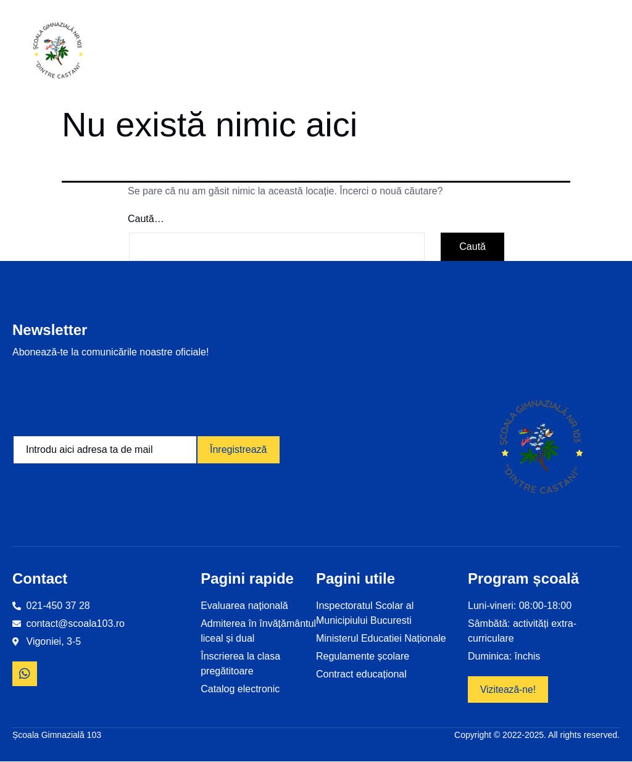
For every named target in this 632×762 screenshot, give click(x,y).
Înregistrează (238, 449)
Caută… (146, 218)
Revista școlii (534, 52)
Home (159, 52)
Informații (224, 52)
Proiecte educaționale (379, 52)
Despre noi (297, 52)
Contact (593, 52)
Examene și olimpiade (465, 52)
